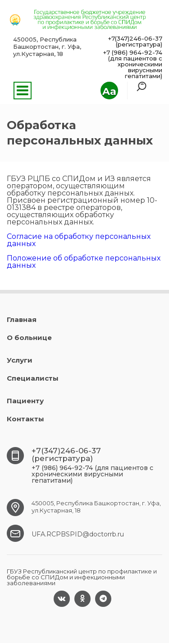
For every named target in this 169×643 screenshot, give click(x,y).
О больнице (29, 337)
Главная (22, 319)
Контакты (25, 419)
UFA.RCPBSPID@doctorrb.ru (78, 534)
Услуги (19, 360)
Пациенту (25, 400)
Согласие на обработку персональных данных (79, 240)
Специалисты (33, 378)
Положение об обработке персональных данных (83, 262)
